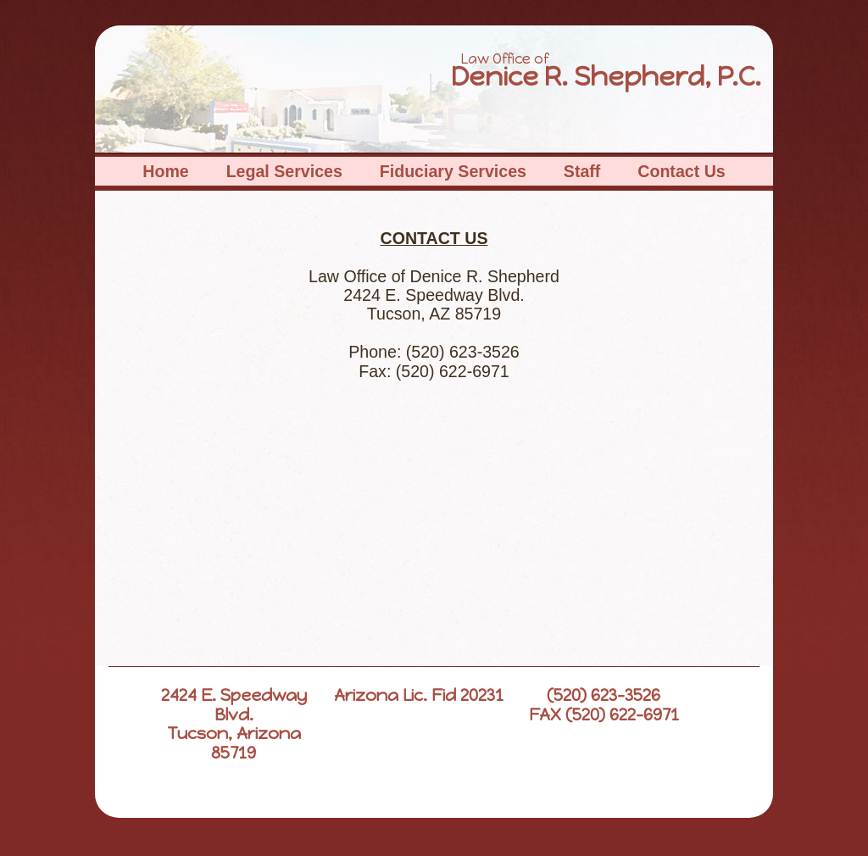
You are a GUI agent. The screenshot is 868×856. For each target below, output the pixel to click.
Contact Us (681, 171)
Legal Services (284, 171)
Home (165, 171)
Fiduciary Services (453, 171)
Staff (582, 171)
